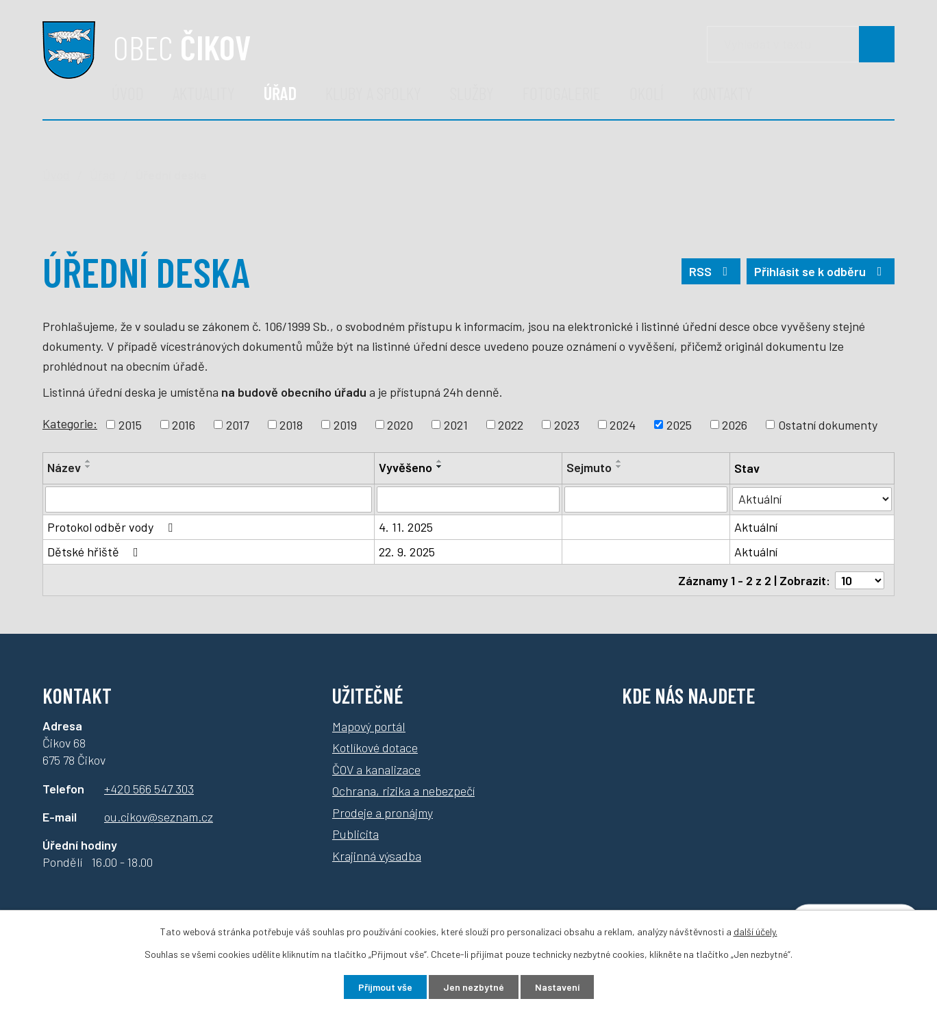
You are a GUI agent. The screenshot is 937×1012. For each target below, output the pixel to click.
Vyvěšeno (405, 467)
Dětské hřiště (95, 551)
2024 (623, 424)
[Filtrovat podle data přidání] (468, 499)
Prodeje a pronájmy (382, 811)
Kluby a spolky (373, 92)
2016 (183, 424)
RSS (711, 271)
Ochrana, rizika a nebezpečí (403, 790)
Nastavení (557, 987)
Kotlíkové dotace (375, 747)
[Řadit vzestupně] (88, 461)
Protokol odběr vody (112, 526)
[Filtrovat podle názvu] (208, 499)
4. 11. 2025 (406, 526)
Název (64, 467)
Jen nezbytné (473, 987)
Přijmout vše (385, 987)
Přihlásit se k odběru (821, 271)
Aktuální (755, 526)
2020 (400, 424)
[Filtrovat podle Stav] (812, 498)
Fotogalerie (562, 92)
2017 (237, 424)
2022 (510, 424)
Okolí (646, 92)
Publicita (355, 833)
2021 (456, 424)
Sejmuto (589, 467)
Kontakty (722, 92)
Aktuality (204, 92)
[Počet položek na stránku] (859, 580)
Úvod (128, 92)
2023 (566, 424)
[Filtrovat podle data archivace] (645, 499)
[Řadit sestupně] (88, 466)
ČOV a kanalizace (376, 768)
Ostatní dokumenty (827, 424)
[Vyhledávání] (801, 44)
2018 (291, 424)
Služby (472, 92)
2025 (679, 424)
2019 (345, 424)
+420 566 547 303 (149, 787)
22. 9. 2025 (407, 551)
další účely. (755, 931)
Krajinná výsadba (376, 855)
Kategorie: (69, 423)
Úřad (280, 92)
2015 (130, 424)
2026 (734, 424)
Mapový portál (368, 725)
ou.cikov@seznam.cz (158, 816)
